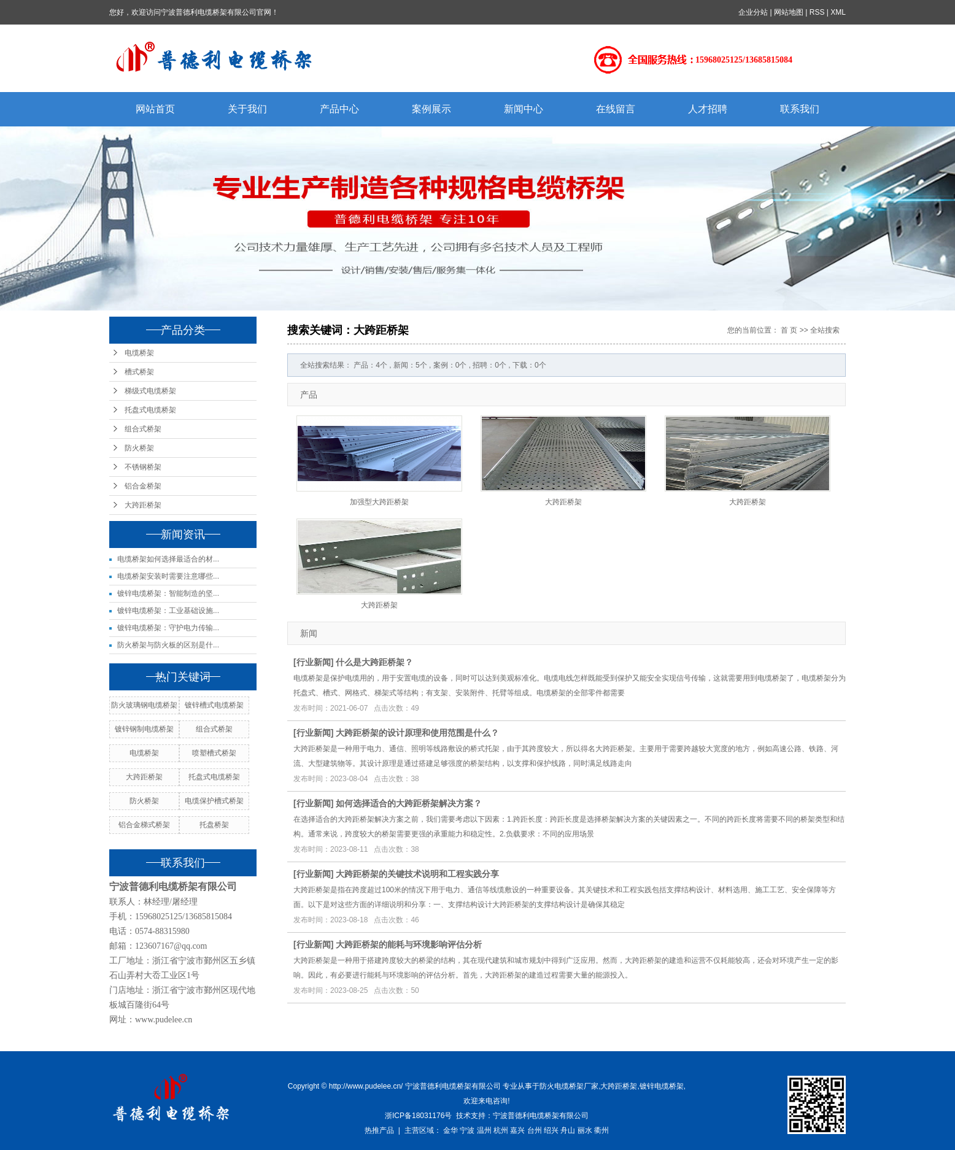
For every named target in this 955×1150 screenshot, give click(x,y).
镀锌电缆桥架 (662, 1086)
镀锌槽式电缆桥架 (214, 705)
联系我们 (799, 109)
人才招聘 (707, 109)
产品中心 (339, 109)
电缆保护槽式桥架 (214, 801)
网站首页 (155, 109)
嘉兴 (517, 1130)
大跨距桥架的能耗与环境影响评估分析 (409, 944)
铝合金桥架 (143, 486)
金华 (450, 1130)
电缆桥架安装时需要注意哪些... (168, 576)
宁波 (467, 1130)
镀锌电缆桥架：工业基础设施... (168, 610)
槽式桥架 (139, 372)
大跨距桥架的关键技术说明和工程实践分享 (417, 874)
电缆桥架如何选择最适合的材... (168, 559)
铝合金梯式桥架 (144, 824)
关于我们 (247, 109)
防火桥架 (139, 448)
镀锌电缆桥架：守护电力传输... (168, 627)
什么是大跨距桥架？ (374, 662)
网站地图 (788, 12)
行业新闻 (313, 662)
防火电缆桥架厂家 (568, 1086)
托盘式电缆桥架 (150, 410)
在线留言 (615, 109)
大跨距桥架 (143, 505)
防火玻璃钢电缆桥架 (144, 705)
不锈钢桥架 (143, 467)
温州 (484, 1130)
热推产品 (379, 1130)
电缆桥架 (139, 353)
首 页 (789, 330)
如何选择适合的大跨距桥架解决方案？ (409, 803)
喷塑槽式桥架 (214, 753)
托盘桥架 (214, 824)
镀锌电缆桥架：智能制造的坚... (168, 593)
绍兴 (551, 1130)
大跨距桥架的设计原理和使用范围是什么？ (417, 733)
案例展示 (431, 109)
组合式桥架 (143, 429)
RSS (817, 12)
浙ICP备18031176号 (418, 1115)
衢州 (601, 1130)
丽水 (585, 1130)
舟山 (567, 1130)
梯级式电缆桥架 (150, 391)
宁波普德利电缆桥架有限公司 (541, 1115)
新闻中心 (523, 109)
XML (838, 12)
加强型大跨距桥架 (379, 502)
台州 (534, 1130)
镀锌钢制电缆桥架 (144, 729)
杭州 (500, 1130)
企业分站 (753, 12)
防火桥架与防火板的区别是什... (168, 645)
